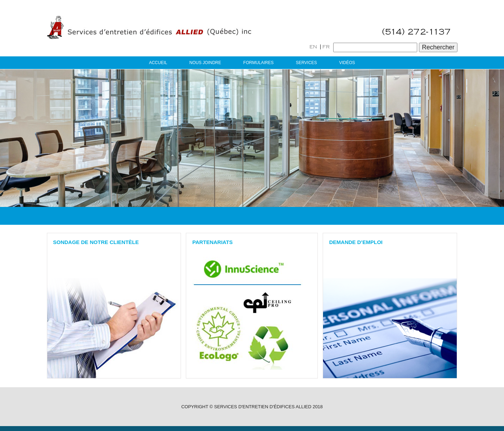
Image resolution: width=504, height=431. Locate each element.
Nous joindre (205, 62)
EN (313, 46)
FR (326, 46)
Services (306, 62)
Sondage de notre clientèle (96, 242)
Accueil (158, 62)
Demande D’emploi (356, 242)
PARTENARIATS (212, 242)
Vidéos (347, 62)
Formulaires (258, 62)
